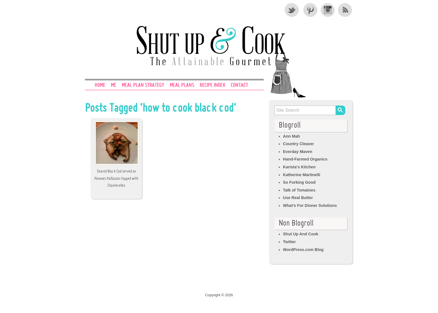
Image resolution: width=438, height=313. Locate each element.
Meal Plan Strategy (143, 85)
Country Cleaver (298, 144)
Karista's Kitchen (299, 167)
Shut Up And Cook (300, 234)
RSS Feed (345, 10)
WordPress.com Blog (303, 249)
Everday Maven (297, 151)
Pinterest (309, 10)
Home (100, 85)
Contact (239, 85)
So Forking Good (299, 182)
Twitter (291, 10)
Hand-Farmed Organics (305, 159)
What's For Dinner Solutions (310, 205)
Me (113, 85)
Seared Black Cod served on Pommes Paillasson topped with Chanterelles (116, 178)
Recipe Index (212, 85)
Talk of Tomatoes (299, 190)
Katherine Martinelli (301, 175)
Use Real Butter (298, 197)
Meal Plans (182, 85)
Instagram (327, 10)
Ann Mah (291, 136)
